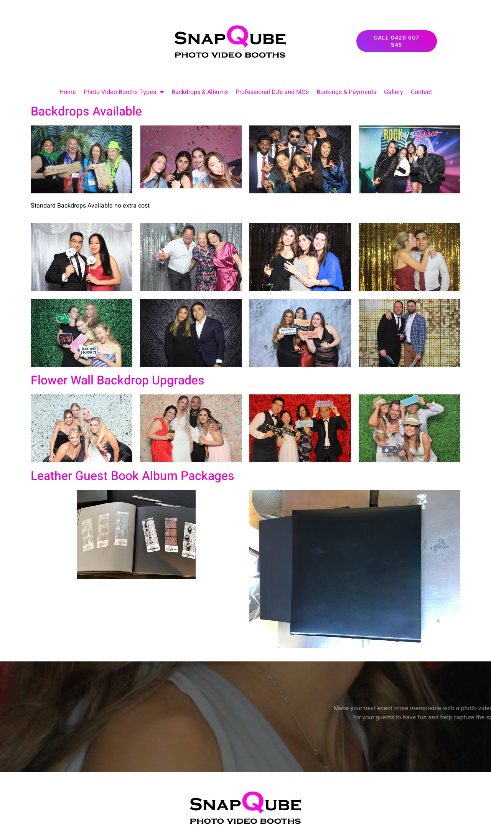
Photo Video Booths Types (124, 92)
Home (67, 92)
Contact (421, 92)
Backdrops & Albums (199, 92)
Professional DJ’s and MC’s (272, 92)
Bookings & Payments (346, 92)
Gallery (393, 92)
